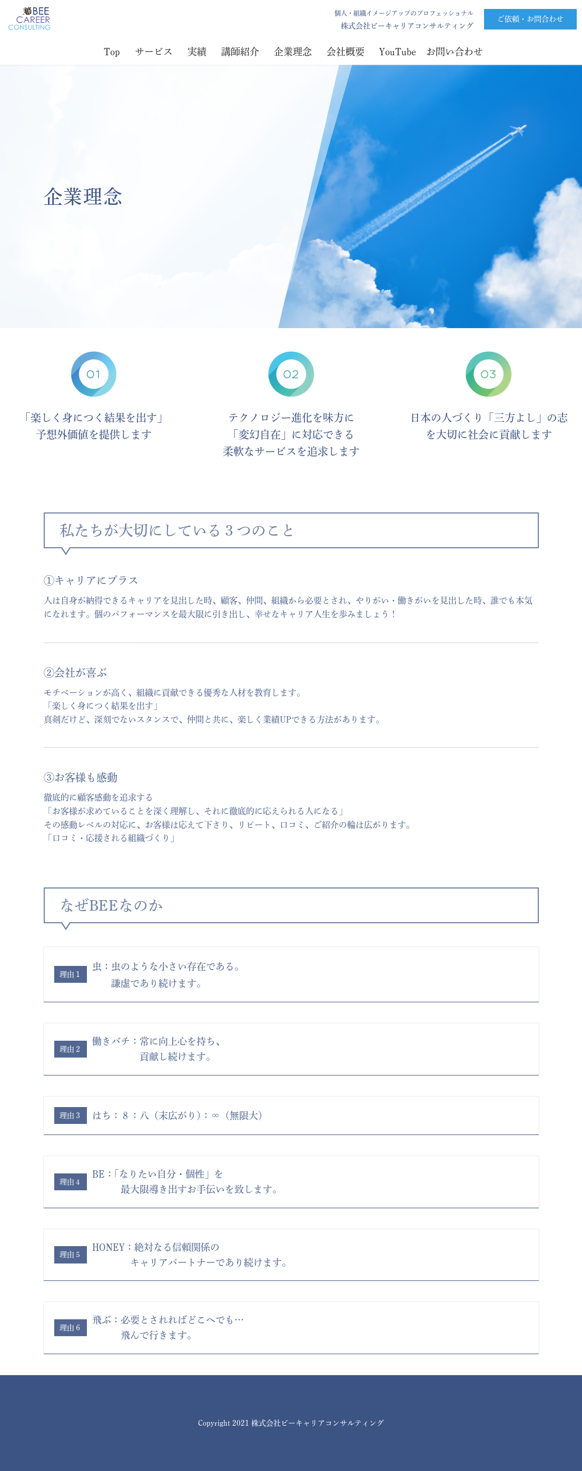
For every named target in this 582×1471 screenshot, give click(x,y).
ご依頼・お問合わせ (530, 19)
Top (114, 51)
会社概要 (348, 51)
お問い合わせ (454, 51)
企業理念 (295, 51)
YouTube (400, 51)
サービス (156, 51)
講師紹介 (242, 51)
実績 (199, 51)
